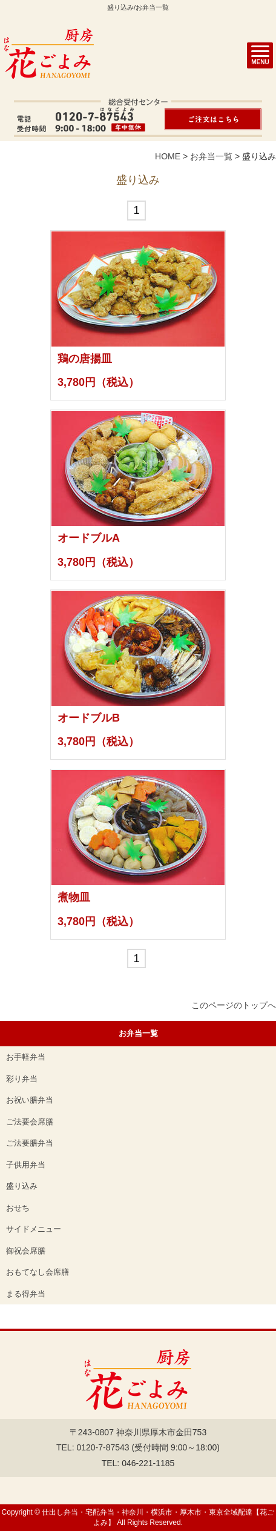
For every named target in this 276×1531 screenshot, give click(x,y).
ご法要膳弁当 (29, 1142)
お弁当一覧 (211, 156)
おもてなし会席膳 (37, 1272)
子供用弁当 (25, 1164)
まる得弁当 (25, 1293)
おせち (18, 1207)
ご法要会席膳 (29, 1121)
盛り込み (22, 1186)
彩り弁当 (22, 1078)
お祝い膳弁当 (29, 1099)
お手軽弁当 (25, 1056)
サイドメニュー (33, 1229)
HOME (167, 156)
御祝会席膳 (25, 1250)
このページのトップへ (233, 1005)
